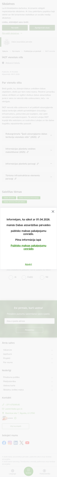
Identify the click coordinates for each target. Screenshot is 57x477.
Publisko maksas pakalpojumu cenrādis (28, 247)
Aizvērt (28, 264)
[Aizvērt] (53, 211)
